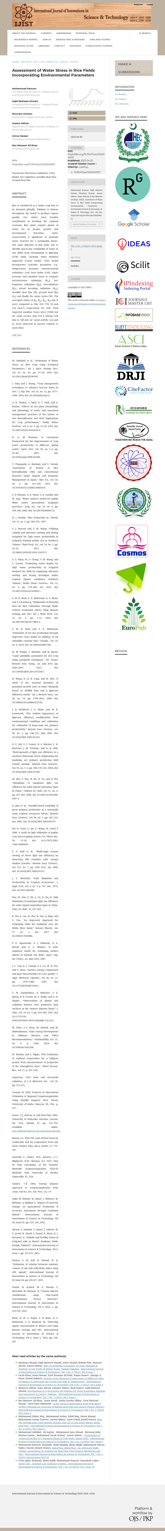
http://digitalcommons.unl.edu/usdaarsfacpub (36, 1130)
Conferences (22, 52)
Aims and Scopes (100, 39)
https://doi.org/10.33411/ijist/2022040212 (33, 164)
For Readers (121, 94)
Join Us (46, 39)
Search (145, 33)
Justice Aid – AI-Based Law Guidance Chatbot (42, 1463)
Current (46, 33)
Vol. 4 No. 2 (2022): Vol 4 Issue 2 (51, 61)
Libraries (44, 46)
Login (150, 4)
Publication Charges (99, 46)
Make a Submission (129, 68)
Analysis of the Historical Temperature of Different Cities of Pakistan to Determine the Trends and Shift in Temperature (61, 1380)
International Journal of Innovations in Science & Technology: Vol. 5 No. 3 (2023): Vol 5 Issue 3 (58, 1396)
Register (138, 4)
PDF (74, 113)
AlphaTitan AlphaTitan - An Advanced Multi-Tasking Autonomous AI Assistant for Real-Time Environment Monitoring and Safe (59, 1451)
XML (74, 118)
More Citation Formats (84, 224)
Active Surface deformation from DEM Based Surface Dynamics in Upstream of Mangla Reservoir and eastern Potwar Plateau (61, 1405)
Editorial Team (85, 33)
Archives (75, 46)
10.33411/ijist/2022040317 (87, 172)
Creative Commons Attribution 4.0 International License (87, 304)
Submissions (63, 33)
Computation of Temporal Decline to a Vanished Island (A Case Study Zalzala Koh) (59, 1437)
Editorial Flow (23, 46)
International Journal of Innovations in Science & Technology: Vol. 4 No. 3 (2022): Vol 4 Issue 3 (60, 1370)
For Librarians (122, 103)
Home (15, 61)
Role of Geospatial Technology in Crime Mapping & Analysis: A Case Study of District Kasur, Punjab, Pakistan (57, 1367)
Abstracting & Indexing (70, 39)
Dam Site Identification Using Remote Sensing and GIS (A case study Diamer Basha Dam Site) (60, 1422)
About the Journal (24, 33)
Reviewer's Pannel (26, 39)
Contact (59, 46)
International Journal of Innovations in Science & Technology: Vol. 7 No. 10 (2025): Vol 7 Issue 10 (56, 1465)
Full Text (16, 334)
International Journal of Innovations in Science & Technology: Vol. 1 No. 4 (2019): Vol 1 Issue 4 (61, 1440)
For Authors (121, 99)
